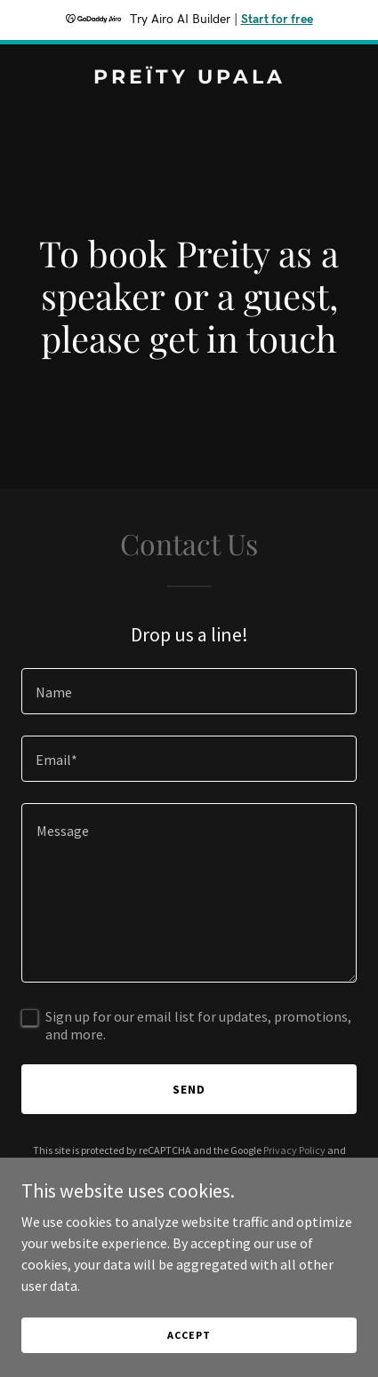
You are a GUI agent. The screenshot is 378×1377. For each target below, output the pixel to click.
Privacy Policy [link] (294, 1150)
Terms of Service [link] (174, 1166)
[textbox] (189, 691)
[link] (189, 78)
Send (189, 1089)
